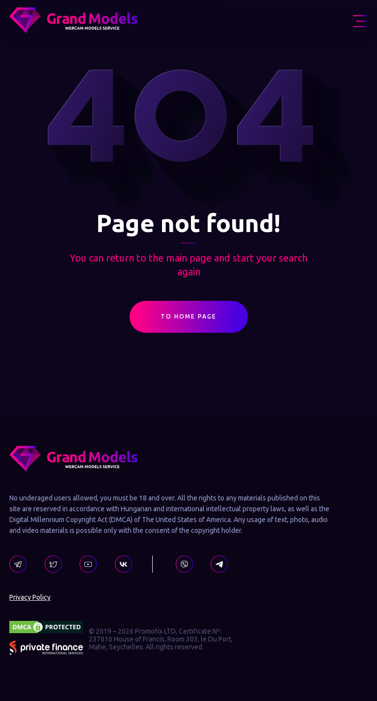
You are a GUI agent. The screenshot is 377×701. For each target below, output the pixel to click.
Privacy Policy (30, 597)
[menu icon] (360, 21)
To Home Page (188, 319)
